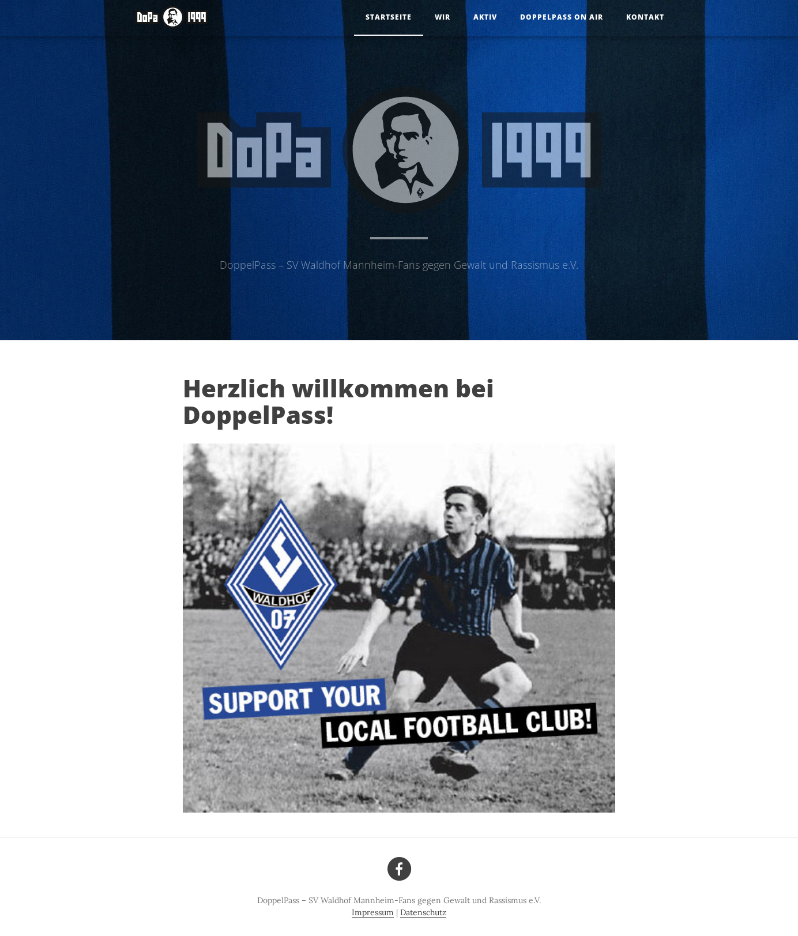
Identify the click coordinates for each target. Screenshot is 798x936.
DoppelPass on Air (561, 17)
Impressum (373, 912)
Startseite (389, 17)
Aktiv (485, 17)
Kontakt (645, 17)
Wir (442, 17)
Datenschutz (423, 912)
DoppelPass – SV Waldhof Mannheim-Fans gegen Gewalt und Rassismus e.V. (399, 265)
